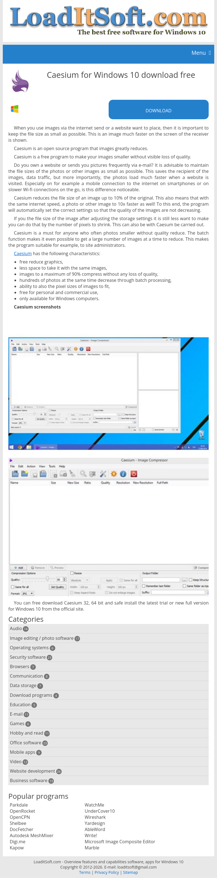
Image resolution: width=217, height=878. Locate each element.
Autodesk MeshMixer (31, 835)
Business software (32, 780)
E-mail (19, 714)
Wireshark (95, 817)
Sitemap (130, 872)
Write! (91, 835)
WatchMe (94, 805)
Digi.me (17, 842)
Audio (19, 628)
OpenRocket (22, 811)
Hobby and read (30, 733)
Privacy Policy (107, 872)
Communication (29, 676)
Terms (85, 872)
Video (19, 761)
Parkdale (19, 805)
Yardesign (95, 823)
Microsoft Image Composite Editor (120, 842)
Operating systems (32, 648)
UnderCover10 (100, 811)
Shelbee (18, 823)
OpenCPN (20, 817)
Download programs (34, 695)
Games (20, 723)
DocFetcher (21, 829)
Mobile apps (26, 752)
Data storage (26, 685)
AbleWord (95, 829)
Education (23, 705)
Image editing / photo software (45, 638)
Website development (36, 771)
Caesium (23, 253)
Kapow (17, 848)
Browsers (23, 666)
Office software (29, 743)
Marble (92, 848)
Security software (31, 657)
